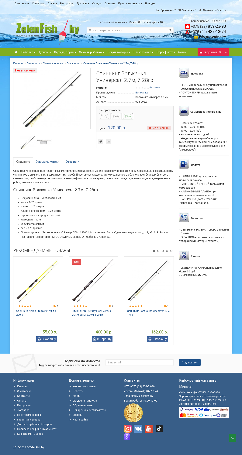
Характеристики (47, 161)
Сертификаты (166, 52)
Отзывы (110, 3)
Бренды (150, 3)
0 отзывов (155, 87)
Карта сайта (78, 419)
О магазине (22, 3)
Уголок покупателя (82, 386)
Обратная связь (81, 405)
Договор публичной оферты (32, 424)
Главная (18, 63)
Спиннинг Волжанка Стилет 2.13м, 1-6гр (148, 312)
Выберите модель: (110, 110)
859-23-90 (208, 26)
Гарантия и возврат (27, 419)
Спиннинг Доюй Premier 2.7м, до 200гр (36, 312)
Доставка (83, 3)
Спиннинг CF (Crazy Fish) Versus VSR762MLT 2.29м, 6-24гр (91, 312)
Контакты (38, 3)
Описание (23, 161)
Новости (76, 391)
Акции (182, 52)
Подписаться (190, 362)
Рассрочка (67, 3)
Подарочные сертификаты (87, 410)
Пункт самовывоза (130, 3)
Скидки (97, 3)
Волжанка (73, 63)
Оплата (52, 3)
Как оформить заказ (28, 433)
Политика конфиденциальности (35, 429)
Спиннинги (33, 63)
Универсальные (53, 63)
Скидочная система (83, 400)
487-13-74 (208, 31)
